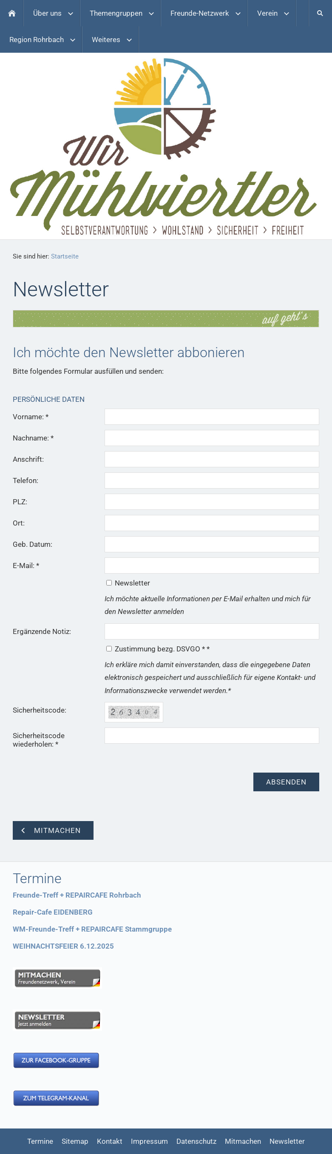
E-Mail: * (26, 565)
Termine (40, 1141)
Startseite (65, 256)
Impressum (149, 1141)
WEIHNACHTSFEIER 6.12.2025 (63, 946)
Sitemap (75, 1141)
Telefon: (25, 480)
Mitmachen (243, 1141)
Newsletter (287, 1141)
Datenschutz (196, 1141)
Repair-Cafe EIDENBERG (53, 912)
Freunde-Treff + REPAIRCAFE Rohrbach (77, 895)
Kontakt (109, 1141)
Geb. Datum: (32, 544)
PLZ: (20, 501)
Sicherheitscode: (39, 710)
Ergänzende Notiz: (42, 631)
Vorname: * (30, 416)
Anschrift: (28, 459)
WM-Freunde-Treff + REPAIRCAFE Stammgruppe (92, 929)
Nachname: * (33, 438)
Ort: (19, 523)
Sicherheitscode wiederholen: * (39, 739)
